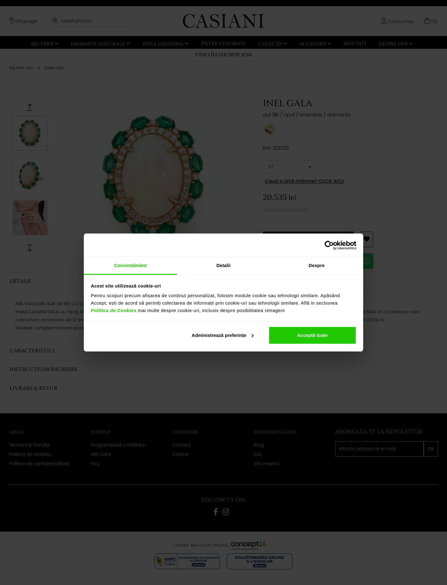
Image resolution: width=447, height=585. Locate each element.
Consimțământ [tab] (130, 265)
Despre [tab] (316, 265)
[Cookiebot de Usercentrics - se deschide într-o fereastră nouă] (329, 245)
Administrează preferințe (223, 335)
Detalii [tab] (223, 265)
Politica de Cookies (114, 310)
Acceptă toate (312, 335)
